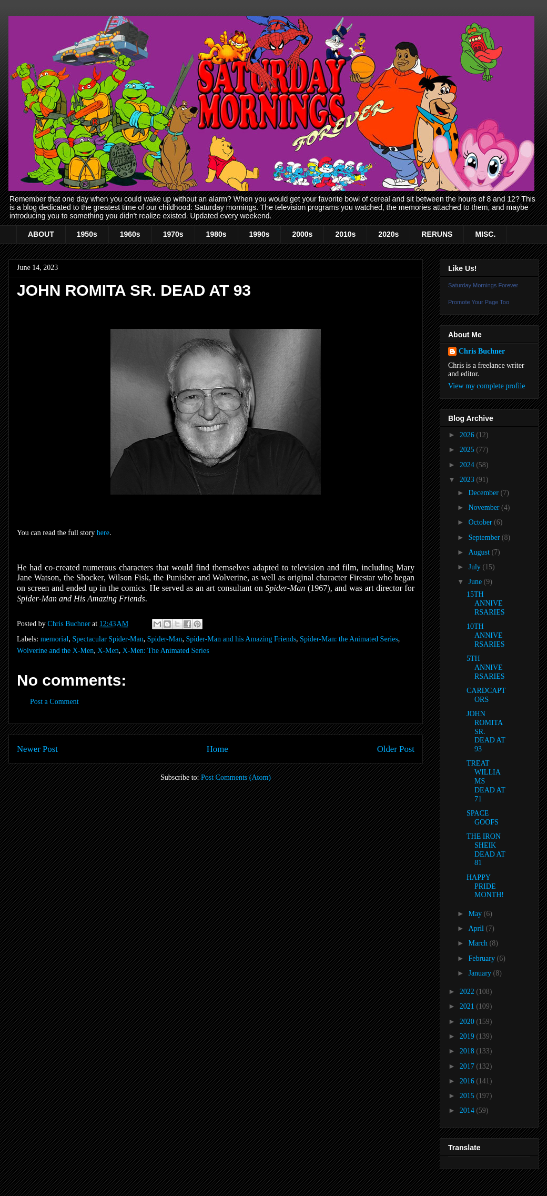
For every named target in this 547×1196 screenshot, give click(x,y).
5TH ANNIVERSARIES (486, 667)
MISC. (485, 234)
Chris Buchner (482, 351)
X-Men (107, 651)
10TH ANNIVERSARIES (486, 635)
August (479, 552)
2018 (468, 1051)
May (475, 914)
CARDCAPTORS (486, 695)
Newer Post (37, 749)
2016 (468, 1081)
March (478, 943)
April (476, 928)
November (484, 507)
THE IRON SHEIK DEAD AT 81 (486, 849)
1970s (173, 234)
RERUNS (436, 234)
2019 (468, 1036)
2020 (468, 1022)
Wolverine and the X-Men (55, 651)
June (475, 582)
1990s (259, 234)
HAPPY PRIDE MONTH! (485, 886)
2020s (388, 234)
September (484, 537)
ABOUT (41, 234)
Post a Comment (54, 702)
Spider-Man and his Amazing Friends (241, 639)
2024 (468, 465)
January (480, 973)
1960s (130, 234)
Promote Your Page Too (478, 302)
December (484, 493)
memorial (54, 639)
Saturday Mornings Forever (483, 285)
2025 (468, 450)
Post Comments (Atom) (236, 777)
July (475, 567)
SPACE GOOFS (483, 817)
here (103, 533)
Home (217, 749)
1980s (216, 234)
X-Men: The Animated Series (166, 651)
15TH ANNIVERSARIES (486, 603)
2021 (468, 1006)
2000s (302, 234)
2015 (468, 1096)
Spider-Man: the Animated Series (349, 639)
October (481, 522)
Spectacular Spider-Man (107, 639)
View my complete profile (486, 386)
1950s (87, 234)
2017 (468, 1066)
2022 (468, 992)
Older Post (395, 749)
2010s (345, 234)
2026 (468, 435)
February (482, 958)
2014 (468, 1110)
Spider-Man (165, 639)
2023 (468, 480)
